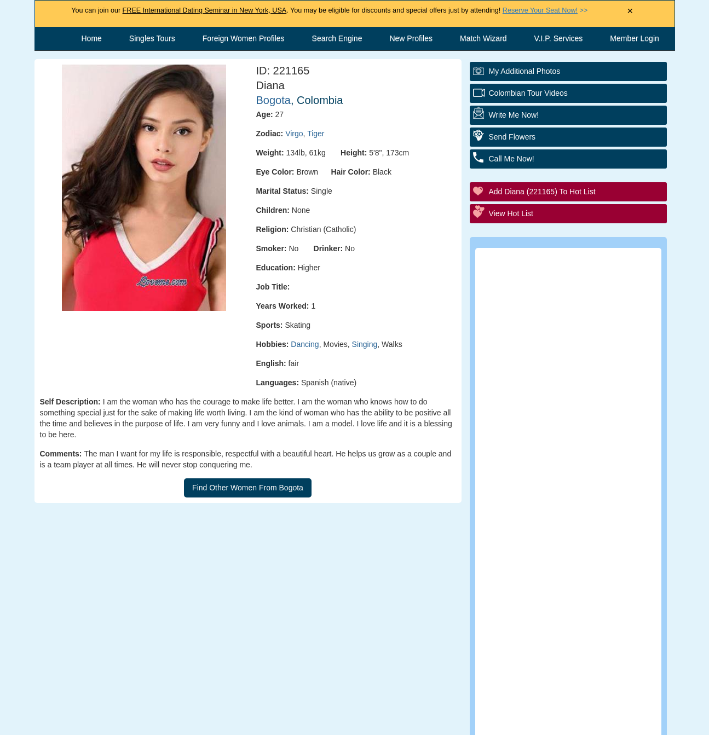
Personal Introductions (555, 306)
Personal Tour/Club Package (566, 336)
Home (92, 38)
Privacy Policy (434, 721)
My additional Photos (525, 71)
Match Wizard (483, 38)
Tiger (315, 133)
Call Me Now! (511, 158)
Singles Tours (152, 38)
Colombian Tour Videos (528, 93)
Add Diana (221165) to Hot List (542, 191)
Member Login (634, 38)
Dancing (305, 344)
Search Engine (337, 38)
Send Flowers (512, 136)
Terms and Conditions (344, 721)
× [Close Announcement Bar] (630, 11)
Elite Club (530, 366)
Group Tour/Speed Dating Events (575, 396)
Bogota (273, 100)
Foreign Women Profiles (244, 38)
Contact (264, 721)
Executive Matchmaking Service (573, 426)
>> (545, 10)
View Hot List (511, 213)
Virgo (294, 133)
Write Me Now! (514, 115)
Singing (365, 344)
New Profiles (411, 38)
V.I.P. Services (558, 38)
